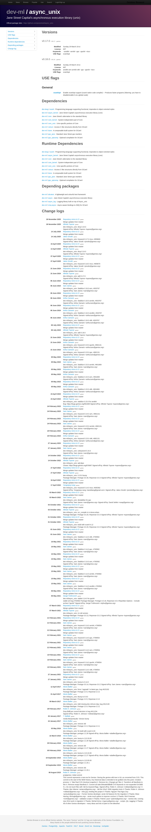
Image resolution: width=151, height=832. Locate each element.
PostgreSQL (53, 826)
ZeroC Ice (88, 826)
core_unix (51, 123)
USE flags (21, 35)
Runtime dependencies (21, 42)
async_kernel (53, 113)
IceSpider (105, 826)
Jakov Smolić (68, 237)
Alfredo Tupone (68, 224)
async (50, 198)
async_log (52, 201)
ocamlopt (57, 93)
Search (49, 2)
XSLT (76, 826)
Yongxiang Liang (69, 485)
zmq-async (52, 205)
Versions (21, 31)
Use (42, 2)
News (18, 2)
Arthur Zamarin (68, 298)
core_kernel (52, 120)
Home (10, 2)
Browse (25, 2)
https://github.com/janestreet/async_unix (38, 23)
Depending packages (21, 45)
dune (50, 130)
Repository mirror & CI (71, 219)
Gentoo (44, 826)
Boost (81, 826)
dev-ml (15, 12)
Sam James (67, 286)
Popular (34, 2)
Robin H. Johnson (69, 709)
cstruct (50, 127)
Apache (62, 826)
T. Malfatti (66, 716)
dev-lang (45, 109)
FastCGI (69, 826)
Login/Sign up (60, 2)
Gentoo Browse (136, 2)
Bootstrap (97, 826)
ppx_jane (51, 134)
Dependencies (21, 38)
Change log (21, 49)
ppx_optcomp (53, 138)
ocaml (52, 109)
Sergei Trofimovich (70, 596)
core (49, 116)
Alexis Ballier (68, 687)
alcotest (51, 194)
